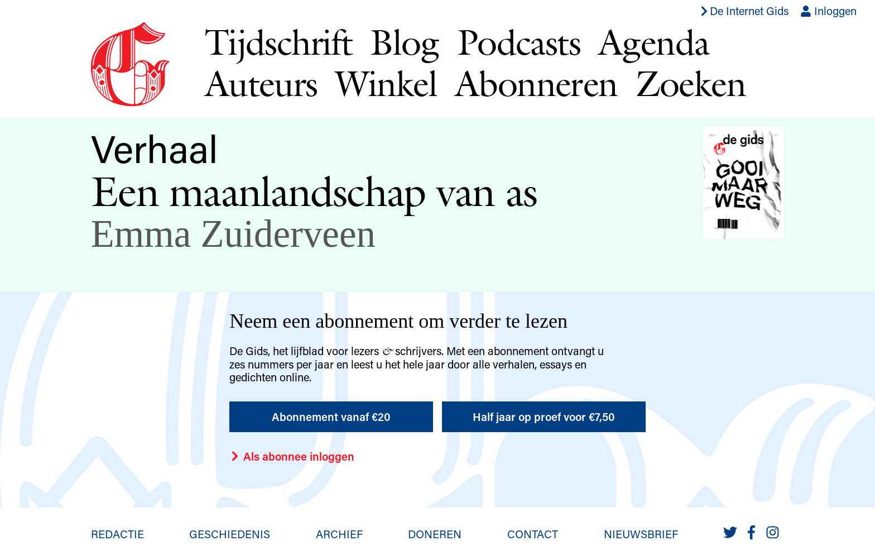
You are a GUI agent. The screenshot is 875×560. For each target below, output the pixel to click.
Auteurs (261, 83)
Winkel (386, 83)
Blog (404, 42)
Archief (339, 534)
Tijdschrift (278, 42)
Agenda (653, 42)
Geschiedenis (229, 534)
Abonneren (536, 83)
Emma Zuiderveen (233, 234)
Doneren (434, 534)
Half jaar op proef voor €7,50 (544, 416)
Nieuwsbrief (641, 534)
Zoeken (691, 83)
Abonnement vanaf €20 (331, 416)
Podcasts (518, 42)
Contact (532, 534)
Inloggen (828, 10)
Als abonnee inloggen (291, 456)
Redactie (117, 534)
